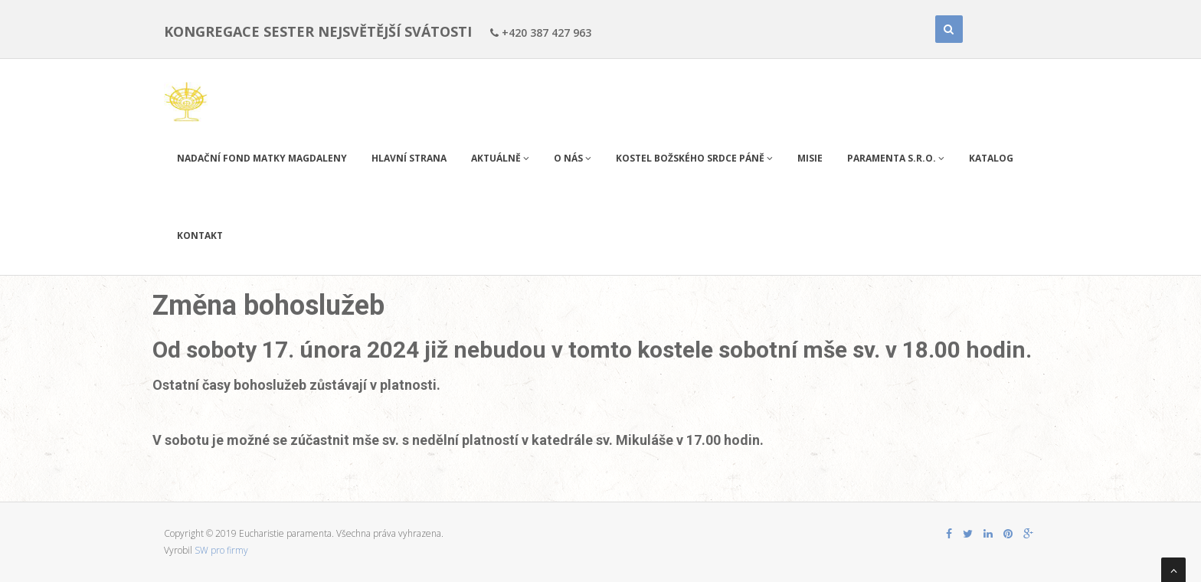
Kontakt (200, 235)
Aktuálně (500, 158)
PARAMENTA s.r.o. (895, 158)
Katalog (991, 158)
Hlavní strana (409, 158)
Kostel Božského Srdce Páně (694, 158)
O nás (572, 158)
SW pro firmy (221, 550)
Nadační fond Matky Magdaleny (262, 158)
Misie (810, 158)
